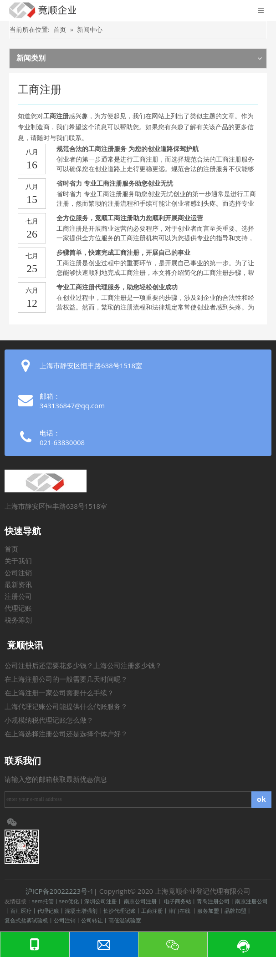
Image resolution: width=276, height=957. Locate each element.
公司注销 (18, 573)
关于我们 (18, 561)
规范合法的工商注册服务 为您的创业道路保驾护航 (127, 149)
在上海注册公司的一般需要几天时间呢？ (66, 679)
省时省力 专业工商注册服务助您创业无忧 (114, 183)
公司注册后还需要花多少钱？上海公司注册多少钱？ (83, 665)
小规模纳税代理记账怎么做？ (49, 720)
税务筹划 (18, 620)
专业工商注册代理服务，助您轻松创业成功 (117, 287)
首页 (11, 549)
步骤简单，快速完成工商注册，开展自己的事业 (123, 252)
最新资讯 (18, 584)
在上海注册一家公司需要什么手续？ (59, 693)
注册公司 (18, 596)
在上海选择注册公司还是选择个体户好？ (66, 734)
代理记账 (18, 608)
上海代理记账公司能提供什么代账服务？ (66, 706)
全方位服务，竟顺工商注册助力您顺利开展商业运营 (129, 218)
